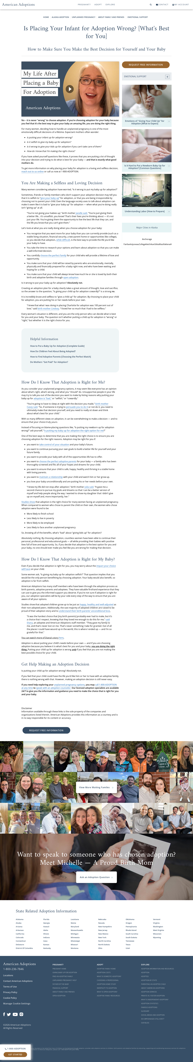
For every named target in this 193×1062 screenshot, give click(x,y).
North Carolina (104, 941)
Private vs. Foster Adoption (153, 996)
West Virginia (158, 930)
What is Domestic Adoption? (109, 976)
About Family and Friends (111, 17)
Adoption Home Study (106, 984)
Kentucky (47, 948)
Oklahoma (130, 919)
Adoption (145, 972)
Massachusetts (77, 930)
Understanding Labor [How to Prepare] (147, 211)
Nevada (101, 923)
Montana (74, 948)
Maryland (75, 926)
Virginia (156, 923)
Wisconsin (157, 934)
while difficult (63, 239)
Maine (73, 923)
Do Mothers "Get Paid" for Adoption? (49, 362)
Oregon (129, 923)
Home (46, 17)
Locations (8, 975)
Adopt (98, 4)
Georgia (46, 923)
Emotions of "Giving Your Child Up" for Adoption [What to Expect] (147, 122)
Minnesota (75, 937)
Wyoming (157, 937)
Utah (128, 948)
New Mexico (103, 934)
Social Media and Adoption (153, 1015)
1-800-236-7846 (13, 969)
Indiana (46, 937)
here (61, 637)
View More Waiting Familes (96, 787)
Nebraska (102, 919)
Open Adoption (59, 996)
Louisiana (75, 919)
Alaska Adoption (60, 17)
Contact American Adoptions (18, 981)
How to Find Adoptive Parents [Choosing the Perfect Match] (60, 356)
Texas (128, 944)
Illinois (46, 934)
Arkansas (20, 930)
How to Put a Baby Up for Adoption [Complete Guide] (57, 345)
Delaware (20, 944)
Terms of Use (10, 986)
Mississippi (75, 941)
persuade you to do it (77, 406)
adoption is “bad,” (43, 398)
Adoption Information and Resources (157, 969)
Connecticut (21, 941)
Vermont (156, 919)
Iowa (45, 941)
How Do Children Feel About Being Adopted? (53, 351)
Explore (110, 4)
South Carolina (132, 934)
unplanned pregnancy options (69, 684)
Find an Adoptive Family (63, 976)
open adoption (70, 277)
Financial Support (60, 988)
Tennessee (130, 941)
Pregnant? (84, 4)
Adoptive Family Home (106, 969)
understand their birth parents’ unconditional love (84, 610)
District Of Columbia (24, 948)
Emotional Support (138, 17)
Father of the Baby (61, 984)
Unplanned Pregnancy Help (65, 980)
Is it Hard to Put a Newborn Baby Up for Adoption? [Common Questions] (147, 166)
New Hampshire (105, 926)
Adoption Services (149, 992)
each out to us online (33, 171)
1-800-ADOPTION (15, 1048)
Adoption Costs (104, 972)
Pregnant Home (59, 969)
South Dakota (131, 937)
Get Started (15, 1054)
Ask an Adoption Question (96, 877)
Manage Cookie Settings (16, 1003)
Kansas (46, 944)
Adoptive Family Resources (108, 996)
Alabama (19, 919)
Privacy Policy (10, 992)
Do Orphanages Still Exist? (152, 1019)
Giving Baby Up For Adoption (65, 972)
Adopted (145, 976)
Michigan (74, 934)
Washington (158, 926)
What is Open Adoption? (107, 992)
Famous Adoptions (149, 1007)
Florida (46, 919)
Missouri (74, 944)
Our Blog (145, 1023)
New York (102, 937)
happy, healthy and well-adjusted (96, 604)
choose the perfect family (53, 255)
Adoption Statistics (149, 1003)
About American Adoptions (153, 988)
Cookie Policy (10, 997)
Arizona (19, 926)
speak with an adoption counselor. (53, 687)
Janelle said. (82, 213)
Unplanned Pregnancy (83, 17)
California (20, 934)
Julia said (89, 486)
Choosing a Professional (108, 980)
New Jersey (102, 930)
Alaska (18, 923)
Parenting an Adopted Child (153, 984)
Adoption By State (149, 980)
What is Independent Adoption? (154, 999)
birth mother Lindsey (48, 308)
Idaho (45, 930)
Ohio (100, 948)
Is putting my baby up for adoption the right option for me (74, 430)
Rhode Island (131, 930)
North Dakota (104, 944)
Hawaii (46, 926)
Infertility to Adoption (107, 988)
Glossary (145, 1011)
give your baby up (50, 198)
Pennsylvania (131, 926)
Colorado (20, 937)
